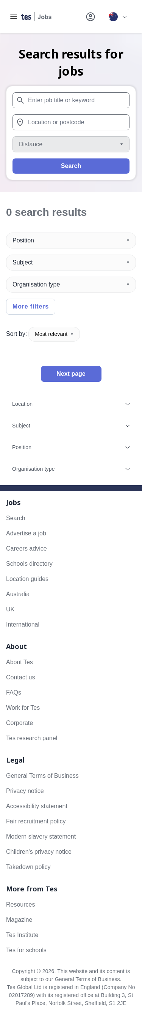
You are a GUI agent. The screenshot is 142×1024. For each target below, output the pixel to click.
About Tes (19, 662)
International (22, 624)
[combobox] (71, 100)
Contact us (20, 677)
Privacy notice (25, 791)
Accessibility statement (36, 806)
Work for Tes (23, 707)
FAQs (13, 692)
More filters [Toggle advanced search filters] (30, 306)
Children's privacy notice (39, 851)
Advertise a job (26, 533)
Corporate (19, 723)
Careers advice (26, 548)
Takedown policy (28, 867)
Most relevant (54, 334)
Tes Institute (22, 935)
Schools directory (29, 563)
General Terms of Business (42, 775)
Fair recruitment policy (36, 821)
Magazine (19, 919)
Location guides (27, 579)
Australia (18, 594)
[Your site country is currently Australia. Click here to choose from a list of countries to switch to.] (118, 16)
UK (10, 609)
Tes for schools (26, 950)
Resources (20, 904)
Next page (70, 373)
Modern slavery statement (41, 836)
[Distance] (71, 144)
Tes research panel (31, 738)
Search (71, 166)
